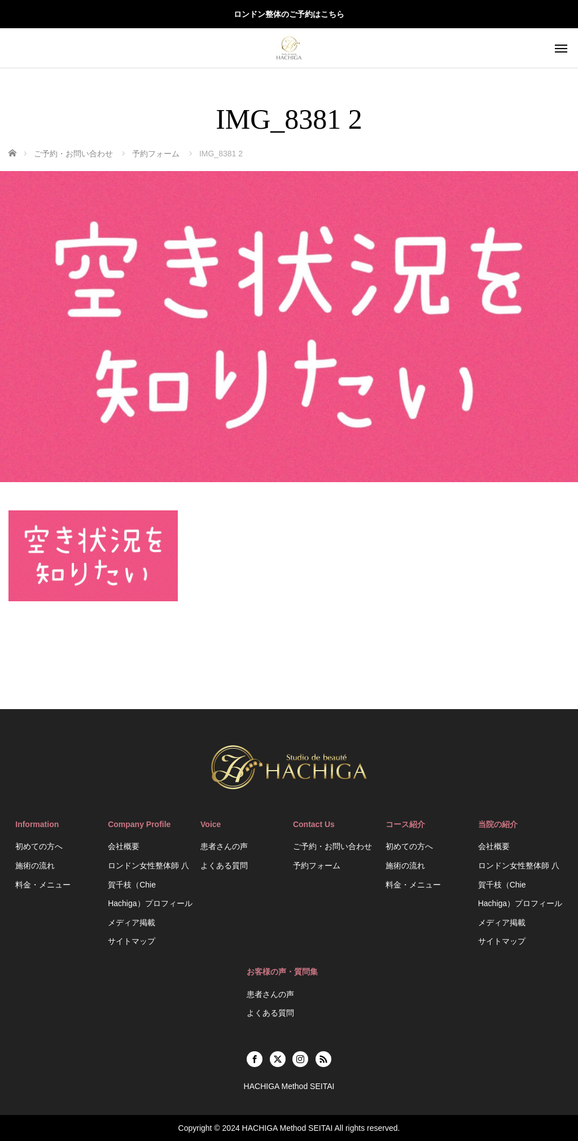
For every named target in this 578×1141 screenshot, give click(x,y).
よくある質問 (224, 865)
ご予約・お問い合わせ (332, 846)
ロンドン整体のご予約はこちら (289, 14)
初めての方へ (39, 846)
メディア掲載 (131, 922)
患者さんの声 (224, 846)
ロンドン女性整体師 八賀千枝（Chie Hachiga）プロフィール (150, 884)
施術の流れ (35, 865)
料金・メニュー (43, 884)
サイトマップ (131, 941)
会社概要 (123, 846)
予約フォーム (316, 865)
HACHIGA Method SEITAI (287, 1128)
